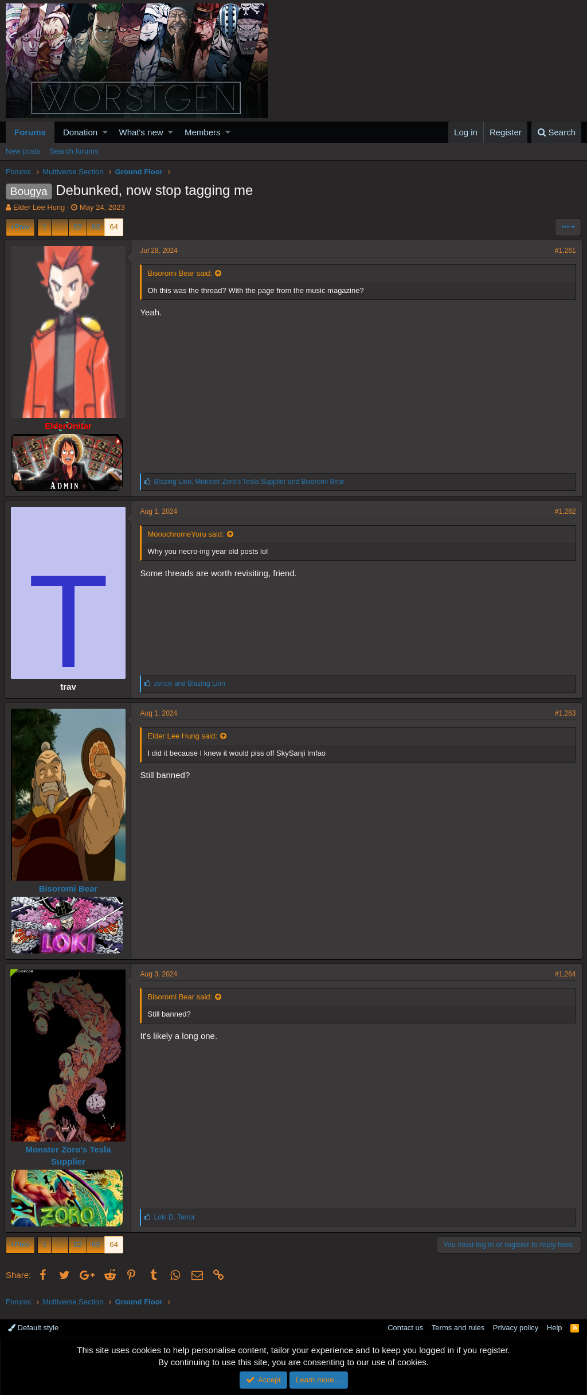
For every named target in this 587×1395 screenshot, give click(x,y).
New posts (23, 151)
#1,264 (564, 974)
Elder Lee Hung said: (183, 736)
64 (113, 226)
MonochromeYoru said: (186, 534)
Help (554, 1327)
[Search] (556, 132)
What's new (141, 132)
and (190, 683)
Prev (22, 226)
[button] (105, 132)
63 (96, 226)
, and (250, 482)
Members (203, 132)
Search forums (74, 151)
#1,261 (564, 251)
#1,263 (564, 713)
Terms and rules (458, 1327)
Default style (33, 1327)
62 (77, 226)
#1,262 (564, 511)
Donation (80, 132)
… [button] (60, 226)
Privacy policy (515, 1327)
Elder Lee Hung (39, 207)
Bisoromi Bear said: (180, 273)
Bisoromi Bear (69, 888)
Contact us (405, 1327)
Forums (30, 132)
